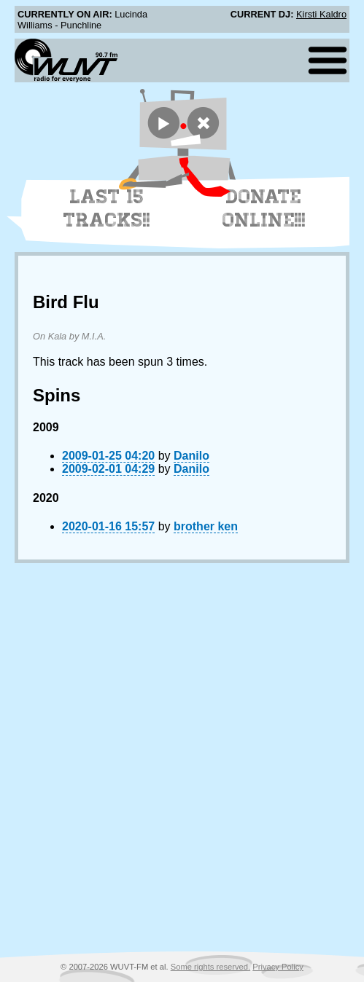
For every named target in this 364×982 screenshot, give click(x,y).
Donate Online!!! (264, 208)
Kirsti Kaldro (321, 14)
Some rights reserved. (210, 966)
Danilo (191, 455)
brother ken (206, 526)
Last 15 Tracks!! (106, 208)
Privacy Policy (277, 966)
